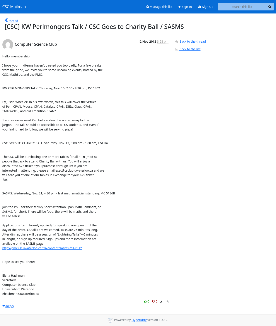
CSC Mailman (14, 6)
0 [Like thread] (147, 301)
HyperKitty (139, 320)
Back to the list (188, 49)
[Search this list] (242, 6)
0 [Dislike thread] (154, 301)
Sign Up (205, 7)
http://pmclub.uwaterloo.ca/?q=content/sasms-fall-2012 (42, 248)
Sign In (185, 7)
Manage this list (159, 7)
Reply (8, 306)
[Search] (270, 6)
